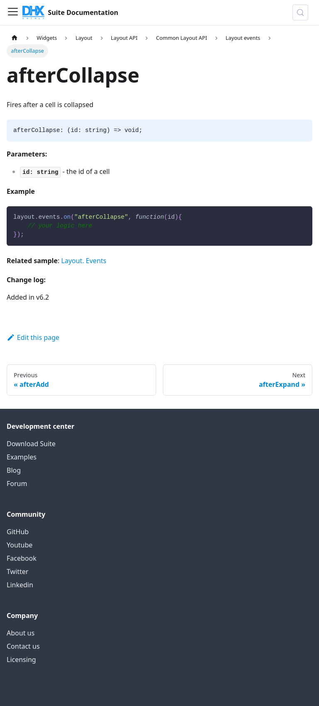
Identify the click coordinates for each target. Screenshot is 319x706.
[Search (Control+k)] (300, 12)
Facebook (22, 558)
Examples (22, 457)
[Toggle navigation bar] (13, 12)
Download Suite (31, 443)
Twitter (17, 571)
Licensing (21, 659)
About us (20, 633)
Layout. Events (83, 260)
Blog (14, 470)
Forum (17, 483)
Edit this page (33, 337)
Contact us (23, 646)
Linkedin (20, 584)
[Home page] (14, 38)
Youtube (19, 545)
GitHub (18, 531)
